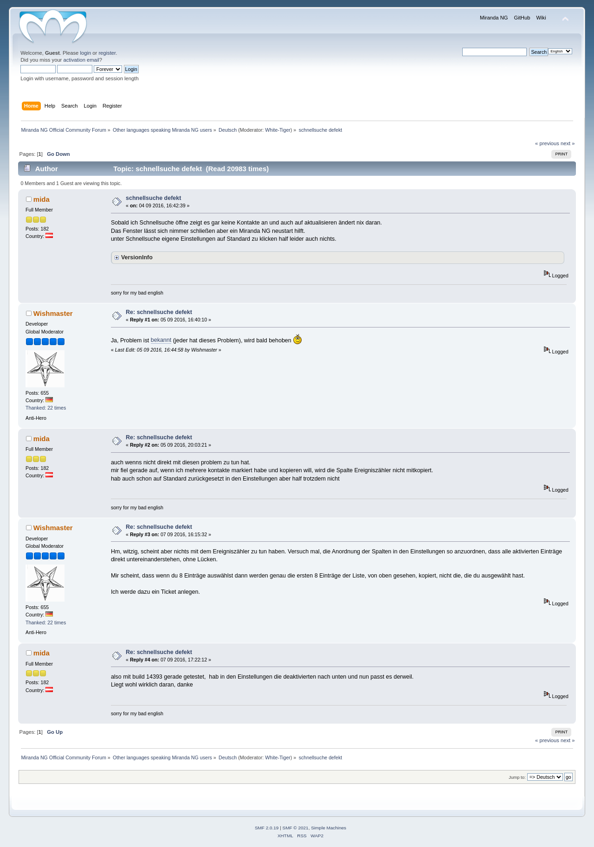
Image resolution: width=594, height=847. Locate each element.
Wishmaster (53, 313)
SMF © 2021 (296, 827)
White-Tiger (278, 130)
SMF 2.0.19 (267, 827)
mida (41, 199)
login (85, 53)
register (107, 53)
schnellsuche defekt (153, 198)
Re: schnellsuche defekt (159, 312)
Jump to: (517, 777)
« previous (547, 143)
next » (568, 143)
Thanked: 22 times (46, 408)
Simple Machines (328, 827)
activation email (81, 60)
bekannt (161, 340)
